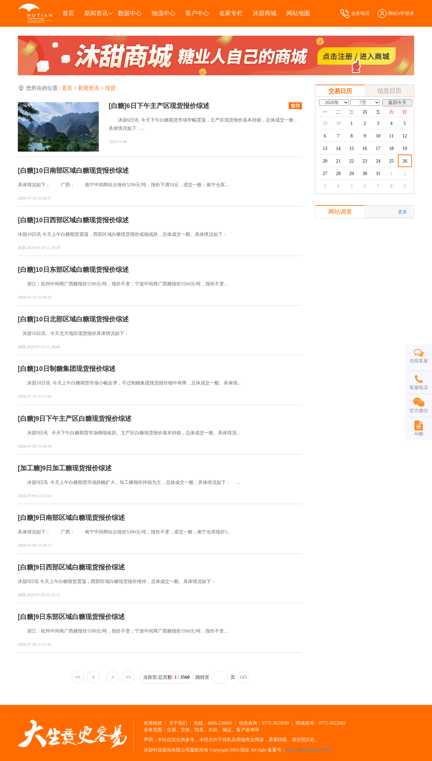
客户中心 (197, 13)
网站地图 (298, 13)
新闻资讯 (96, 13)
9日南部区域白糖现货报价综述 (80, 517)
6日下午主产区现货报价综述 (167, 105)
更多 (402, 211)
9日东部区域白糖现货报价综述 (80, 616)
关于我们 (178, 723)
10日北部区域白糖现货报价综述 (81, 319)
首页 (68, 13)
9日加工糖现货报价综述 (77, 468)
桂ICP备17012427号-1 (309, 749)
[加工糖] (30, 468)
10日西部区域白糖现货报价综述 (81, 220)
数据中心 (130, 13)
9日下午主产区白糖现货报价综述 (83, 418)
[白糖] (117, 105)
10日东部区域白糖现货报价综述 (81, 269)
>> (128, 677)
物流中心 (163, 13)
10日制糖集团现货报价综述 (75, 368)
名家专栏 (231, 13)
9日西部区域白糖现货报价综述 (80, 567)
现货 (110, 88)
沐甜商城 (264, 13)
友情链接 (153, 723)
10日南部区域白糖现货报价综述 (81, 170)
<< (78, 677)
